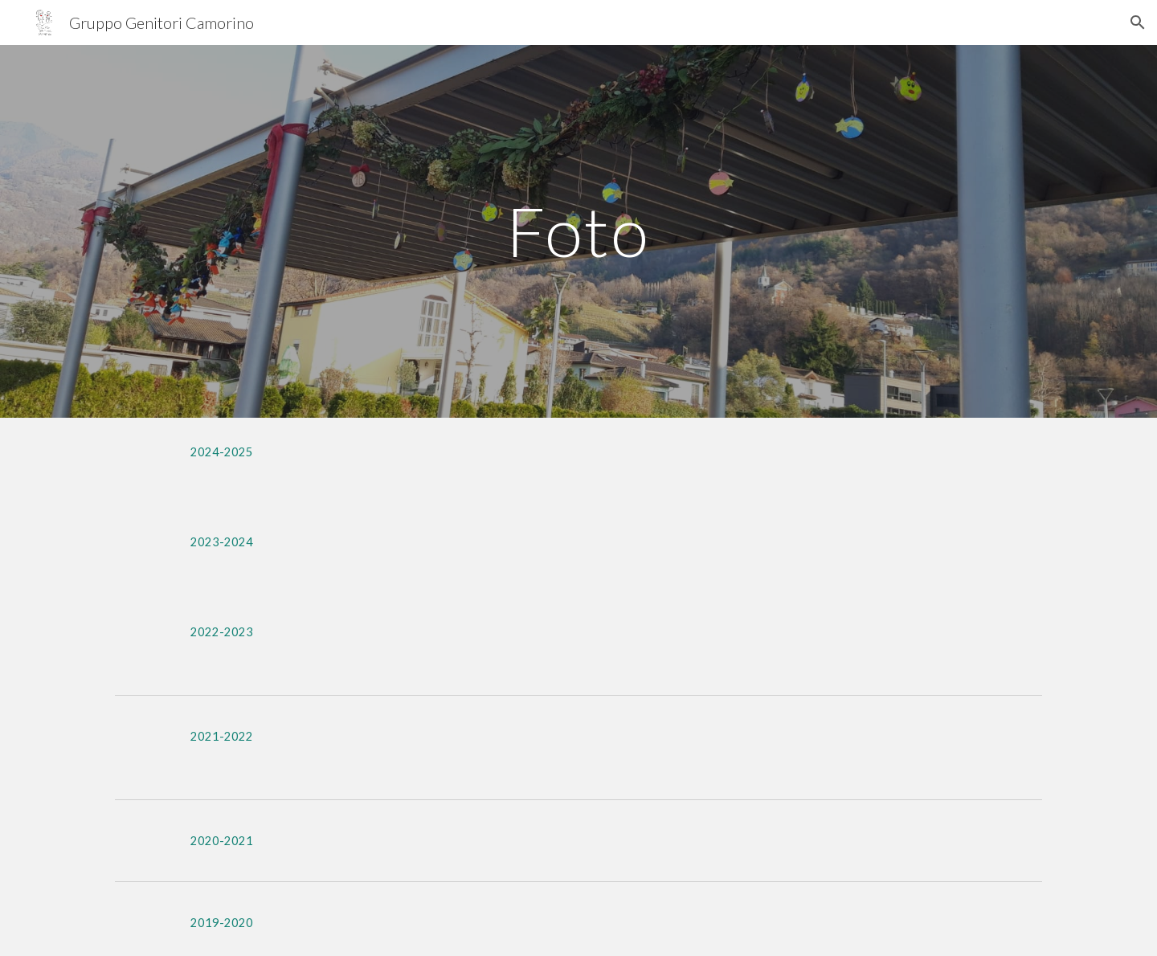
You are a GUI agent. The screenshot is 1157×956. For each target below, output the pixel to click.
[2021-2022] (222, 735)
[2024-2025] (222, 451)
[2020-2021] (222, 840)
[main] (578, 231)
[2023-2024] (222, 541)
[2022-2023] (222, 631)
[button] (1137, 22)
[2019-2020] (222, 922)
